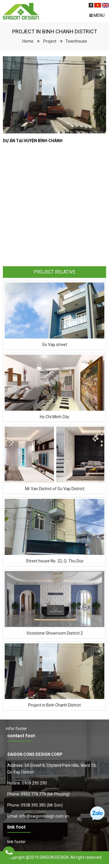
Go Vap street (54, 344)
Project (49, 41)
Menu (97, 15)
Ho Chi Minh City (54, 416)
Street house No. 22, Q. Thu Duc (54, 561)
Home (27, 41)
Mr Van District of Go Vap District (54, 488)
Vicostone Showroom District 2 (54, 633)
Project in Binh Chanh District (54, 705)
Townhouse (76, 41)
